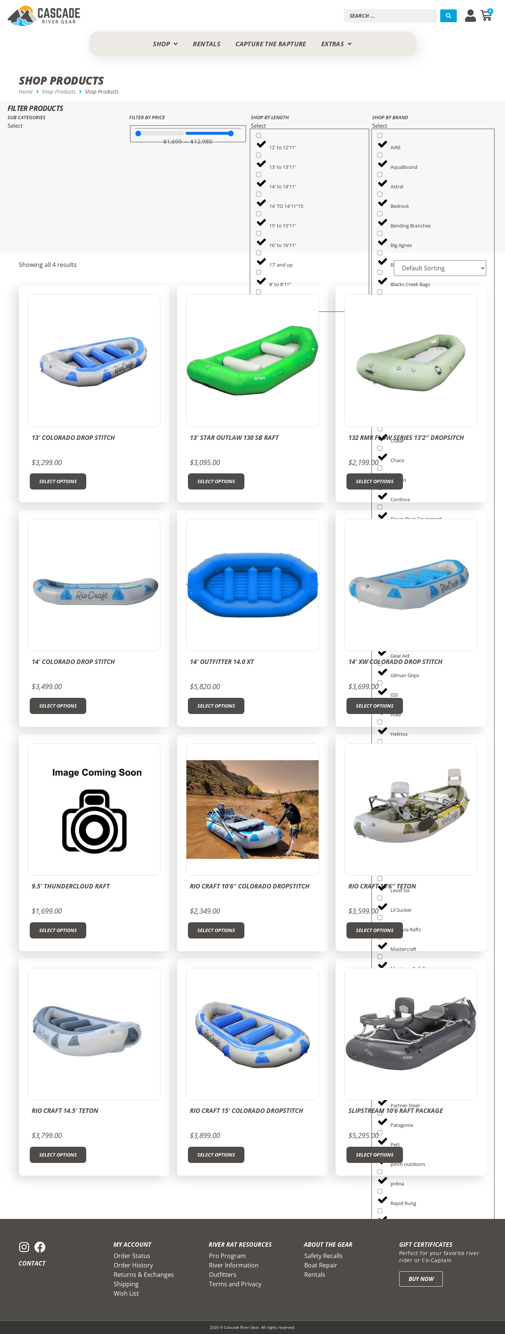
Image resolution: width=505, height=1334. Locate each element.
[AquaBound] (379, 155)
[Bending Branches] (379, 213)
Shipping (126, 1284)
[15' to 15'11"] (258, 213)
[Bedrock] (379, 194)
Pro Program (227, 1256)
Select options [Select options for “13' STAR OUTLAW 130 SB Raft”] (216, 481)
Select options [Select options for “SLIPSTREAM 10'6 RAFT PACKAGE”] (375, 1154)
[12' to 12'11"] (258, 135)
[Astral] (379, 174)
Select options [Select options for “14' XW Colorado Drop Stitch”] (375, 705)
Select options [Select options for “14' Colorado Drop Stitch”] (58, 705)
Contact (32, 1263)
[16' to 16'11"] (258, 233)
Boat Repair (320, 1265)
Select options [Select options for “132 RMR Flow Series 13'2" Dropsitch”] (375, 481)
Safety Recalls (323, 1256)
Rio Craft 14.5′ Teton (65, 1110)
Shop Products (59, 91)
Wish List (126, 1293)
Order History (133, 1265)
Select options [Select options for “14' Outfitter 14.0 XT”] (216, 705)
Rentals (314, 1274)
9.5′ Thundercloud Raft (71, 886)
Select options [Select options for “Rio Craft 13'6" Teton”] (375, 930)
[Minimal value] (159, 133)
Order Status (132, 1256)
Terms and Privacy (235, 1284)
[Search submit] (448, 15)
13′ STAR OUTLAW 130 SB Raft (234, 437)
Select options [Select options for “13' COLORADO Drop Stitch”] (58, 481)
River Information (234, 1265)
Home (26, 91)
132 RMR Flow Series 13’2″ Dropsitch (406, 437)
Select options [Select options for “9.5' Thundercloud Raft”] (58, 930)
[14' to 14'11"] (258, 174)
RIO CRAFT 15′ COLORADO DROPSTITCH (246, 1110)
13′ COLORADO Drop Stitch (73, 437)
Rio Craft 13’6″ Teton (382, 886)
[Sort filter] (438, 268)
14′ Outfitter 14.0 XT (222, 661)
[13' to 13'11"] (258, 155)
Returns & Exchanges (144, 1274)
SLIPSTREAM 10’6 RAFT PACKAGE (395, 1110)
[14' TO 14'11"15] (258, 194)
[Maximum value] (209, 133)
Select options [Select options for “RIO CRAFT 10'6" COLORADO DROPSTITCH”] (216, 930)
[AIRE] (379, 135)
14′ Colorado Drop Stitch (73, 661)
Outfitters (222, 1274)
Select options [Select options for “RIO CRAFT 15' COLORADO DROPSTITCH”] (216, 1154)
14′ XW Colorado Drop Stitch (395, 661)
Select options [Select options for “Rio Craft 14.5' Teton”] (58, 1154)
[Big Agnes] (379, 233)
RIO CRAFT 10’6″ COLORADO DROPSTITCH (250, 886)
